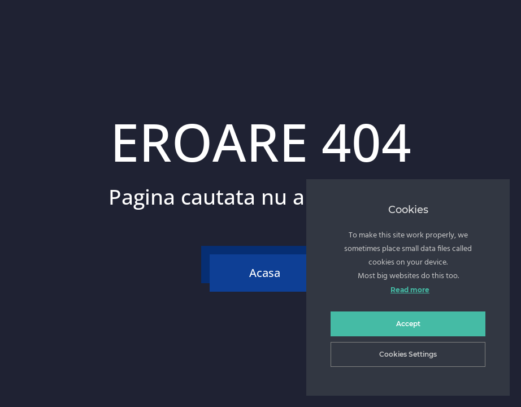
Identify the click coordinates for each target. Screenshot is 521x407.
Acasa (264, 272)
